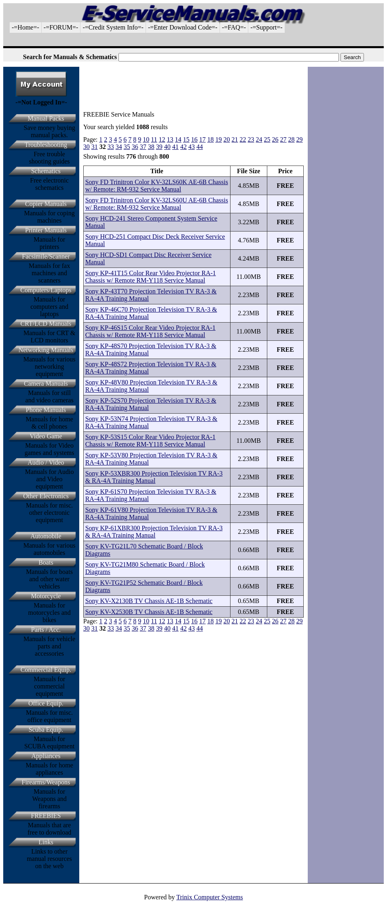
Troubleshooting (46, 144)
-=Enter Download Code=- (183, 27)
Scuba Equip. (46, 729)
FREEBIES (46, 815)
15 (186, 139)
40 (167, 146)
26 (275, 139)
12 (162, 139)
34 (119, 146)
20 (227, 139)
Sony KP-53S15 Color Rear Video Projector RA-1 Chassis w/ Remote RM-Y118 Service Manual (150, 440)
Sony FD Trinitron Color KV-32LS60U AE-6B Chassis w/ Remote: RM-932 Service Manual (156, 204)
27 (283, 139)
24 (259, 139)
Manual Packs (45, 118)
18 (210, 139)
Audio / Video (45, 462)
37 (143, 146)
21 (235, 139)
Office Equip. (45, 703)
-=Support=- (266, 27)
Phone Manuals (46, 409)
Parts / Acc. (46, 629)
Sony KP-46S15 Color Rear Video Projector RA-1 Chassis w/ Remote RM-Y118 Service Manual (150, 331)
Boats (45, 562)
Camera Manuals (46, 383)
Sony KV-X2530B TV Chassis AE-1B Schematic (149, 611)
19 (219, 139)
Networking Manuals (46, 349)
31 (94, 146)
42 (183, 146)
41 (175, 146)
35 (127, 146)
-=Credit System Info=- (112, 27)
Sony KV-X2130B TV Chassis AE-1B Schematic (149, 600)
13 (170, 139)
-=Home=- (25, 27)
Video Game (46, 436)
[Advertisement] (194, 43)
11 (154, 139)
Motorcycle (46, 596)
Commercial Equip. (46, 669)
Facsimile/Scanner (46, 256)
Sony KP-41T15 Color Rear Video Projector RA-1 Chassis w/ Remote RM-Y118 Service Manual (150, 277)
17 (202, 139)
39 (159, 146)
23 (251, 139)
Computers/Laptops (45, 290)
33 (111, 146)
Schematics (46, 171)
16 (194, 139)
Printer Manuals (46, 230)
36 (135, 146)
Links (45, 842)
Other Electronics (45, 496)
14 (178, 139)
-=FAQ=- (234, 27)
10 (146, 139)
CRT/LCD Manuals (46, 323)
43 (191, 146)
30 (86, 146)
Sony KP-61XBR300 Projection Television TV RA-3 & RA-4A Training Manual (154, 532)
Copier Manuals (46, 203)
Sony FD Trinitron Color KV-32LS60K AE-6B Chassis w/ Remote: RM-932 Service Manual (156, 185)
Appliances (45, 755)
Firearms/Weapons (46, 782)
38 (151, 146)
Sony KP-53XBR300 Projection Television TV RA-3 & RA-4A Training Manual (154, 477)
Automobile (45, 536)
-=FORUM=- (61, 27)
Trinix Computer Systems (209, 897)
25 (267, 139)
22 (243, 139)
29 (299, 139)
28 (291, 139)
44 (200, 146)
